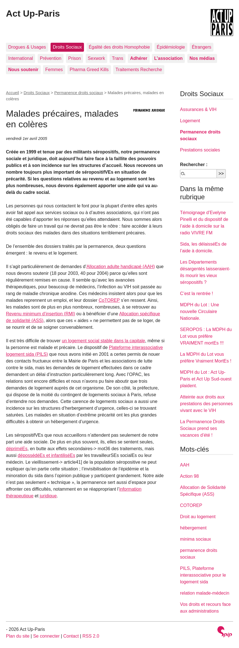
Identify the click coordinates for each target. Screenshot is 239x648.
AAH (184, 465)
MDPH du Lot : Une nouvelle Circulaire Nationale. (199, 311)
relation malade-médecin (204, 593)
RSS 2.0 (90, 636)
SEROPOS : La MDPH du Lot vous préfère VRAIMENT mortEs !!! (206, 336)
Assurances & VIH (198, 109)
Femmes (54, 69)
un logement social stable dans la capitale (103, 340)
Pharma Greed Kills (89, 69)
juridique (48, 495)
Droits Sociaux (67, 47)
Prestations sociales (200, 150)
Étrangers (201, 47)
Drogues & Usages (27, 47)
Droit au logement (197, 516)
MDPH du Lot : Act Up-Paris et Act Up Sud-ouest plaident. (205, 379)
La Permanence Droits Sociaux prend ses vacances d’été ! (202, 428)
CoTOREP (109, 300)
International (20, 58)
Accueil (12, 92)
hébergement (193, 527)
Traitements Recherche (138, 69)
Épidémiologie (171, 47)
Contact (71, 636)
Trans (117, 58)
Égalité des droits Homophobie (119, 47)
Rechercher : (194, 164)
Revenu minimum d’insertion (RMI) (40, 313)
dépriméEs (16, 448)
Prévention (51, 58)
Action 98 (189, 476)
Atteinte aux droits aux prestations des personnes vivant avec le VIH (206, 404)
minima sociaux (195, 539)
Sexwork (96, 58)
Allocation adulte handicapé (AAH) (121, 266)
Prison (74, 58)
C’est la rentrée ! (196, 293)
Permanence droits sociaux (78, 92)
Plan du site (17, 636)
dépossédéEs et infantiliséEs (46, 455)
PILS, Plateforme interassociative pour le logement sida (203, 575)
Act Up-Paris (33, 13)
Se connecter (46, 636)
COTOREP (191, 505)
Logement (190, 120)
